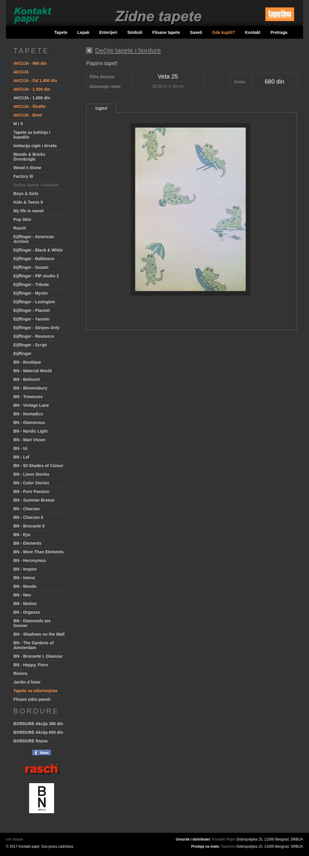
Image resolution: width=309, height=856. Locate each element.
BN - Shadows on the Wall (38, 634)
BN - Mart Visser (29, 439)
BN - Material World (32, 370)
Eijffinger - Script (30, 345)
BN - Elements (27, 543)
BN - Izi (20, 448)
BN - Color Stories (31, 482)
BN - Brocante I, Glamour (38, 656)
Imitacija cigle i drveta (35, 145)
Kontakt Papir (224, 839)
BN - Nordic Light (30, 431)
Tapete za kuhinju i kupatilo (31, 134)
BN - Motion (25, 603)
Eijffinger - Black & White (38, 250)
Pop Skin (22, 219)
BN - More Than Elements (38, 551)
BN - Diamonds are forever (32, 623)
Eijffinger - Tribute (31, 284)
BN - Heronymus (29, 560)
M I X (18, 123)
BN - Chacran (26, 508)
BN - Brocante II (29, 526)
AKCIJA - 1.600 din (31, 97)
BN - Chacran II (28, 517)
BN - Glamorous (29, 422)
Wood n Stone (27, 167)
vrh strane (14, 839)
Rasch (19, 228)
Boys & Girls (25, 193)
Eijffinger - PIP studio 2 (36, 276)
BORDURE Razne (30, 741)
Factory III (23, 176)
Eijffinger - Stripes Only (36, 327)
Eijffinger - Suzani (30, 267)
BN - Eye (22, 534)
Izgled (101, 108)
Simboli (134, 32)
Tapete (60, 32)
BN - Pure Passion (31, 491)
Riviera (20, 673)
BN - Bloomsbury (30, 388)
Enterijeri (108, 32)
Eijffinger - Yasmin (31, 319)
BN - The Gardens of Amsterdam (33, 645)
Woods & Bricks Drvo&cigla (29, 156)
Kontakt (253, 32)
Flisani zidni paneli (31, 699)
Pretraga (278, 32)
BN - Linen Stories (31, 474)
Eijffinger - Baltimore (33, 258)
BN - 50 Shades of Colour (38, 465)
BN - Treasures (28, 396)
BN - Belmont (26, 379)
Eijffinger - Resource (33, 336)
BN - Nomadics (28, 413)
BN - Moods (25, 586)
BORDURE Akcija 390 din (38, 723)
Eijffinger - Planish (31, 310)
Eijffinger (22, 353)
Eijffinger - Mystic (30, 293)
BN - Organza (26, 612)
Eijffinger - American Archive (33, 239)
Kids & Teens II (28, 202)
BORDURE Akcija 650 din (38, 732)
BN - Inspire (25, 569)
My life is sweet (28, 210)
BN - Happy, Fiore (30, 664)
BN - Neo (22, 595)
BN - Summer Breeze (34, 500)
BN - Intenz (24, 577)
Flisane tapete (166, 32)
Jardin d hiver (27, 682)
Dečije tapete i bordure (35, 185)
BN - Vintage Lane (31, 405)
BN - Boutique (27, 362)
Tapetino (228, 846)
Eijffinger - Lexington (34, 301)
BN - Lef (21, 457)
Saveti (196, 32)
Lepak (83, 32)
